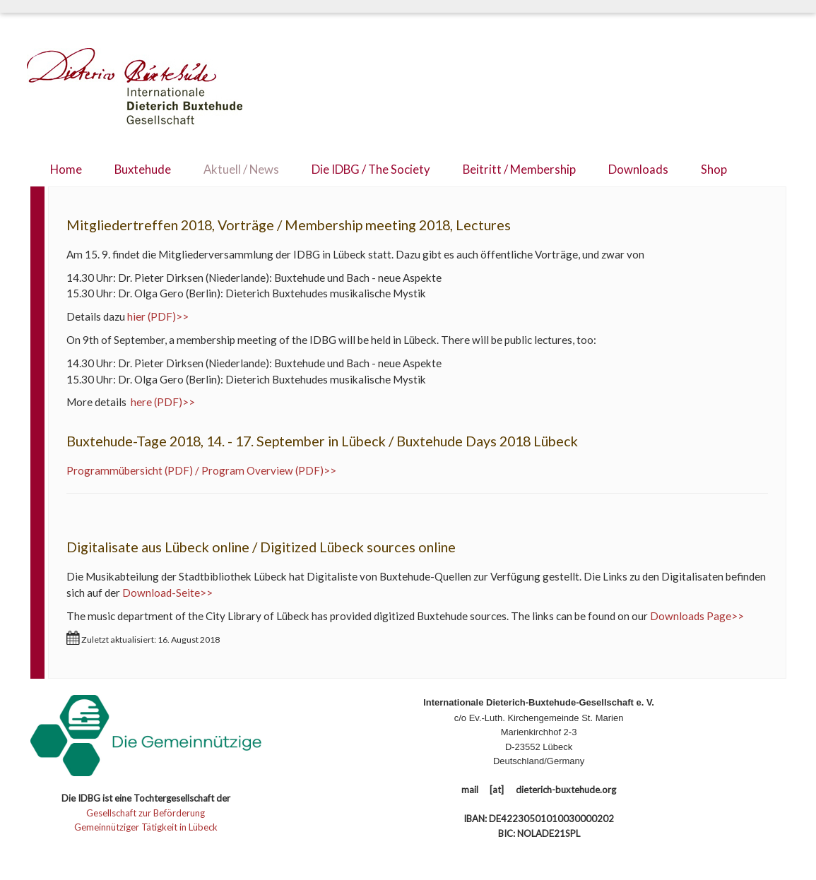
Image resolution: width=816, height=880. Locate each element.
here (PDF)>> (162, 402)
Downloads (638, 169)
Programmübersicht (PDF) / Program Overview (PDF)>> (201, 470)
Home (66, 169)
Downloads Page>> (697, 616)
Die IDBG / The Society (371, 169)
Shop (714, 169)
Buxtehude (142, 169)
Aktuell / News (241, 169)
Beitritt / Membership (519, 169)
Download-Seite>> (167, 592)
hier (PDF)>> (158, 316)
